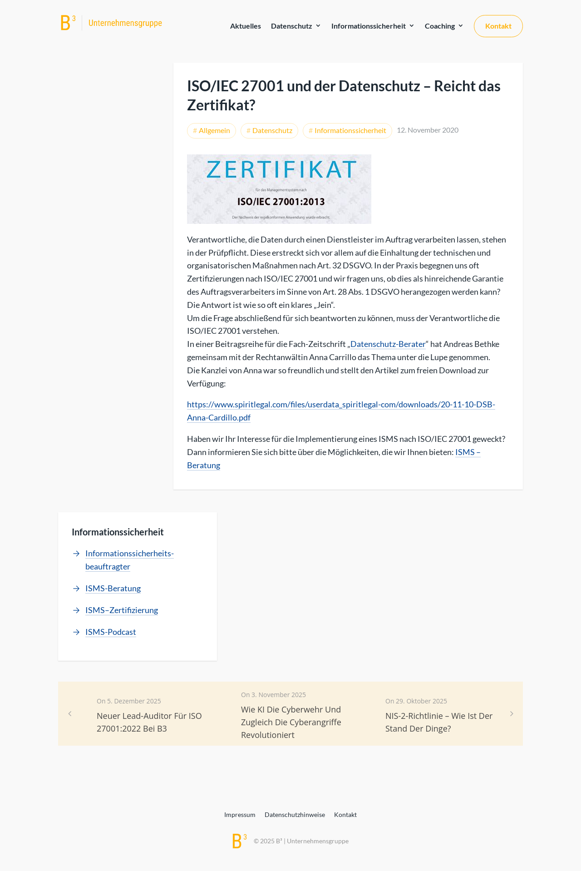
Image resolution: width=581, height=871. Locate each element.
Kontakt (498, 25)
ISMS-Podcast (110, 632)
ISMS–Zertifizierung (121, 610)
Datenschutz (291, 25)
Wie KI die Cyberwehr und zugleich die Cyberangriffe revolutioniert (291, 722)
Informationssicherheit (368, 25)
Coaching (440, 25)
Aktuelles (245, 25)
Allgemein (214, 130)
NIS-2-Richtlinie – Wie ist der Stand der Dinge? (438, 722)
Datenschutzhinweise (295, 814)
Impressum (240, 814)
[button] (511, 713)
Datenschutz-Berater (388, 344)
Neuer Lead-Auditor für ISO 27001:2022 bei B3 (149, 722)
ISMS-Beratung (113, 588)
